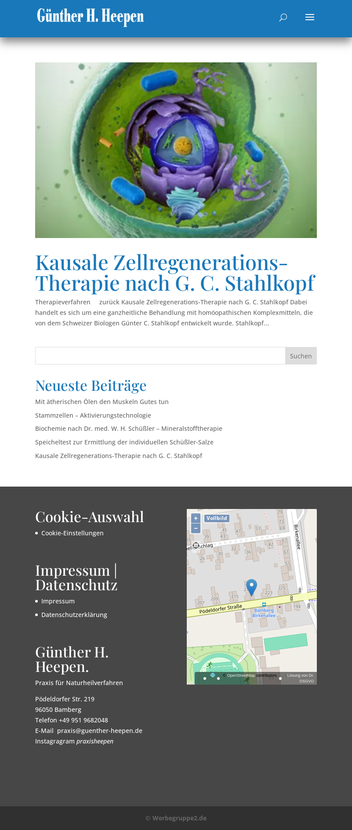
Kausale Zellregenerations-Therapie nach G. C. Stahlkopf (174, 272)
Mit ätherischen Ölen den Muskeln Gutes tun (102, 401)
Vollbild (217, 518)
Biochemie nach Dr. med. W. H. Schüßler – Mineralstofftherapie (128, 428)
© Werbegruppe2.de (176, 818)
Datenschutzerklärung (74, 614)
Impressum (58, 601)
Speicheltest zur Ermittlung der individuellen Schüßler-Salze (124, 442)
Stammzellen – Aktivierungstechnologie (93, 415)
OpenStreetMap (241, 675)
